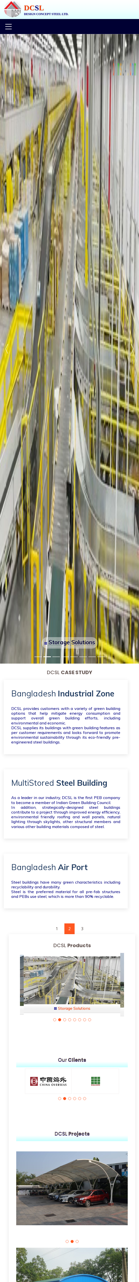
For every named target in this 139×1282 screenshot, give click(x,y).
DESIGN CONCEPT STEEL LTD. (46, 14)
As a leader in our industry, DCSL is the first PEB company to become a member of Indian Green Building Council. (65, 800)
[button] (7, 349)
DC (29, 8)
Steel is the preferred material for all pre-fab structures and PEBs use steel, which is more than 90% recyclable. (65, 894)
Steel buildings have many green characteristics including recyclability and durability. (65, 884)
